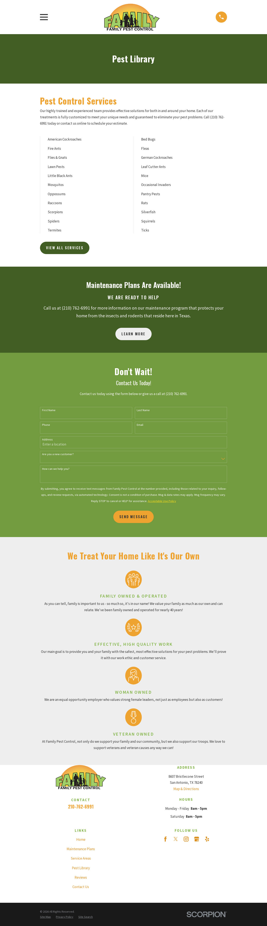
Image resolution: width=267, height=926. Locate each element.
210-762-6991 (81, 806)
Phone (46, 425)
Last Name (143, 410)
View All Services (64, 247)
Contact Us (80, 887)
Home (80, 839)
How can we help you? (56, 469)
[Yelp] (207, 839)
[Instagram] (186, 839)
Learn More (133, 333)
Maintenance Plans (81, 849)
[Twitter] (175, 839)
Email (140, 425)
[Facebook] (165, 839)
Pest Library (81, 868)
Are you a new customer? (58, 454)
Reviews (81, 877)
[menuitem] (45, 917)
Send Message (133, 516)
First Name (48, 410)
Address (47, 439)
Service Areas (81, 858)
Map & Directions (186, 789)
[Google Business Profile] (196, 839)
